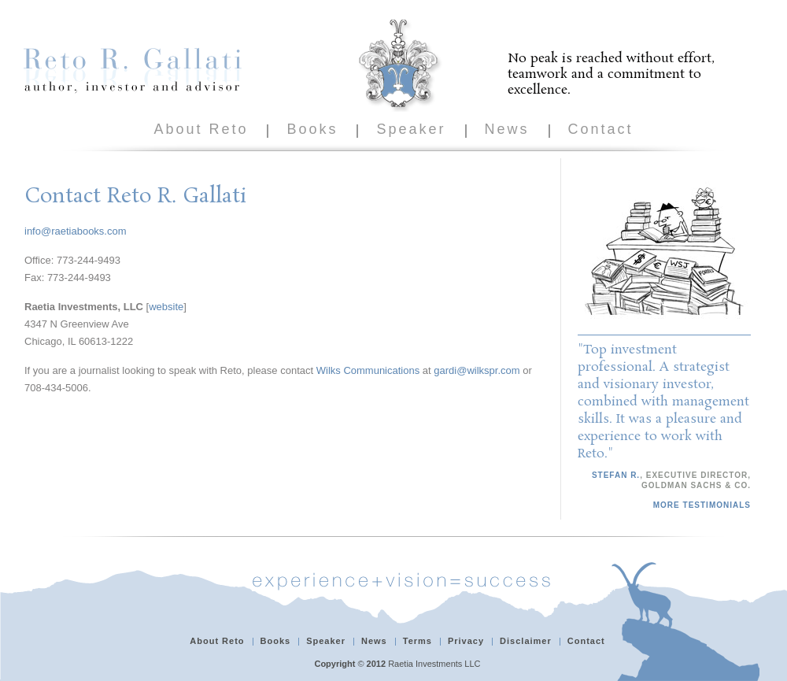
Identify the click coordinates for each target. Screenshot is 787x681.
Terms (417, 641)
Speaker (410, 129)
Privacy (466, 641)
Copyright (334, 663)
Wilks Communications (367, 370)
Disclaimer (526, 641)
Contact (601, 129)
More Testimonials (702, 505)
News (507, 129)
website (166, 307)
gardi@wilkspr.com (476, 370)
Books (312, 129)
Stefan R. (616, 475)
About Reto (200, 129)
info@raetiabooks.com (75, 231)
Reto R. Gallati (133, 70)
